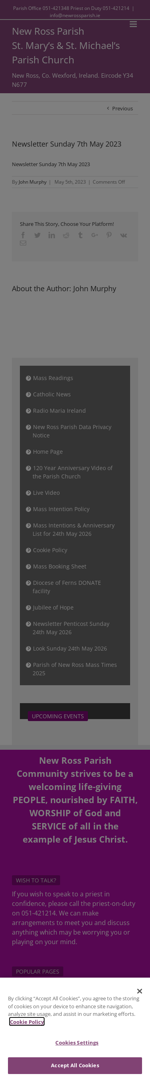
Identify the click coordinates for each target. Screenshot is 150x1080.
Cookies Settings (76, 1047)
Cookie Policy (27, 1026)
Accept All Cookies (75, 1070)
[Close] (139, 996)
